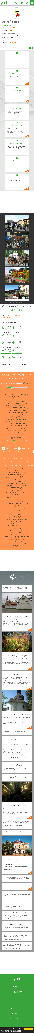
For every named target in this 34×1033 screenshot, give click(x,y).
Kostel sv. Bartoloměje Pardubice (16, 489)
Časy (25, 396)
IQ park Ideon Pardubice (16, 482)
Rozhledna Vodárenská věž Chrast (16, 543)
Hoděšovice (25, 401)
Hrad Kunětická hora (17, 476)
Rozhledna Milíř (17, 480)
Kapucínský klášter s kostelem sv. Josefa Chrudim (17, 526)
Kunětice (15, 409)
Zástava (19, 431)
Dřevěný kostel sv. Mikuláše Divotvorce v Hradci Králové (17, 493)
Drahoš (8, 401)
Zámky (3, 458)
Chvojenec (10, 400)
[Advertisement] (17, 202)
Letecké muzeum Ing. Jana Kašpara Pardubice (17, 510)
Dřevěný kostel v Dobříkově (17, 534)
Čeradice (9, 398)
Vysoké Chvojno (11, 431)
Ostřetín (15, 414)
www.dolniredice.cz (14, 42)
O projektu (17, 999)
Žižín (24, 431)
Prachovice (9, 421)
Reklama (17, 1004)
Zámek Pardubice (16, 487)
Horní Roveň (23, 403)
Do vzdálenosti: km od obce (12, 383)
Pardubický (12, 27)
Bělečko (7, 394)
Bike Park (27, 462)
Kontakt (17, 1024)
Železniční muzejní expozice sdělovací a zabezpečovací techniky (17, 537)
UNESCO (29, 448)
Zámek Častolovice (17, 547)
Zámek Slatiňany (17, 541)
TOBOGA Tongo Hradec (17, 530)
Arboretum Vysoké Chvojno (17, 472)
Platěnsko (20, 416)
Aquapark (22, 448)
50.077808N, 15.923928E (15, 32)
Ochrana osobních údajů (17, 1019)
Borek (20, 394)
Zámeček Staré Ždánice (17, 518)
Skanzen (14, 451)
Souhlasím (29, 1028)
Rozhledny (22, 455)
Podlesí (24, 420)
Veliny (22, 427)
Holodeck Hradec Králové (17, 529)
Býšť (21, 396)
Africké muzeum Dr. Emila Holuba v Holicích (17, 470)
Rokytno (19, 421)
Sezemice (11, 423)
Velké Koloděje (10, 429)
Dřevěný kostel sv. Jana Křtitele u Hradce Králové (17, 499)
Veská (25, 429)
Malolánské (22, 411)
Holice (11, 30)
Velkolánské (19, 429)
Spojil (23, 423)
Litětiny (9, 411)
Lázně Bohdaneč (17, 532)
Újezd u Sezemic (15, 427)
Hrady (29, 455)
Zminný (17, 432)
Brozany (25, 394)
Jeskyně (6, 462)
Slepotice (18, 423)
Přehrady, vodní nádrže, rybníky (25, 451)
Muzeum (11, 465)
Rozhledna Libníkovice (16, 545)
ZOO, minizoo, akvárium (12, 448)
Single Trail (3, 465)
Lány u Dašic (23, 409)
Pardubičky (22, 414)
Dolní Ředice (10, 22)
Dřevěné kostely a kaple (19, 458)
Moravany (24, 412)
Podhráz (18, 420)
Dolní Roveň (22, 400)
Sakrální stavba (29, 465)
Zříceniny (10, 458)
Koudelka (9, 409)
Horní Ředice (15, 403)
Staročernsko (18, 425)
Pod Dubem (10, 420)
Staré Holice (9, 425)
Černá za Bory (17, 398)
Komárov (16, 407)
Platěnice (13, 416)
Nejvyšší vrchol (19, 462)
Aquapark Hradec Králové (16, 523)
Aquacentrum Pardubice (16, 483)
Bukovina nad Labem (13, 396)
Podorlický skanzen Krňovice (17, 501)
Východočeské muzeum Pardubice (16, 485)
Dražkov (13, 401)
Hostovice (9, 405)
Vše (3, 448)
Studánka (25, 425)
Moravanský (16, 412)
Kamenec (24, 405)
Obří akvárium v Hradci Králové (16, 520)
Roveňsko (26, 421)
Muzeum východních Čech (16, 521)
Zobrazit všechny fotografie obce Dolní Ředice (17, 302)
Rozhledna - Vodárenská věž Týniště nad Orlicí (17, 504)
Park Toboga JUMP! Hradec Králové (17, 507)
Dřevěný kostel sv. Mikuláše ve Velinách (17, 478)
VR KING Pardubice (16, 491)
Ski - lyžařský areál (5, 451)
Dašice (16, 400)
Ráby (14, 421)
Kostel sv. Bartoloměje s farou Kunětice (17, 474)
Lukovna (15, 411)
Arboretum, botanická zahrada (11, 455)
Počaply (22, 418)
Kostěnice (23, 407)
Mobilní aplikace (17, 1014)
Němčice (9, 414)
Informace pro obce (17, 1009)
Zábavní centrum (19, 465)
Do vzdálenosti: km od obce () (17, 436)
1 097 (11, 39)
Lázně (12, 462)
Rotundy (30, 458)
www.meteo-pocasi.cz (7, 365)
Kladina (10, 407)
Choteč (24, 398)
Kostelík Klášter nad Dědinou (17, 540)
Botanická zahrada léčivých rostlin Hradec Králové (17, 515)
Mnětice (9, 412)
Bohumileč (14, 394)
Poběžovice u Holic (13, 418)
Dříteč (19, 401)
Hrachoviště (16, 405)
